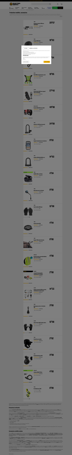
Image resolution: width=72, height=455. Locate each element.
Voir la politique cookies (25, 55)
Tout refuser (25, 48)
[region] (36, 54)
